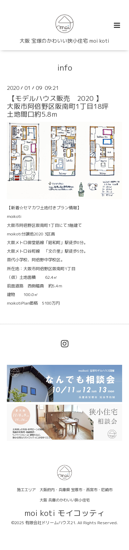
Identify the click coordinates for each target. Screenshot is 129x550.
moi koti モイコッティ (64, 513)
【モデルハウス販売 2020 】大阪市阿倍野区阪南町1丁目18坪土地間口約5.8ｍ (58, 106)
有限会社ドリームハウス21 (50, 523)
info (64, 67)
